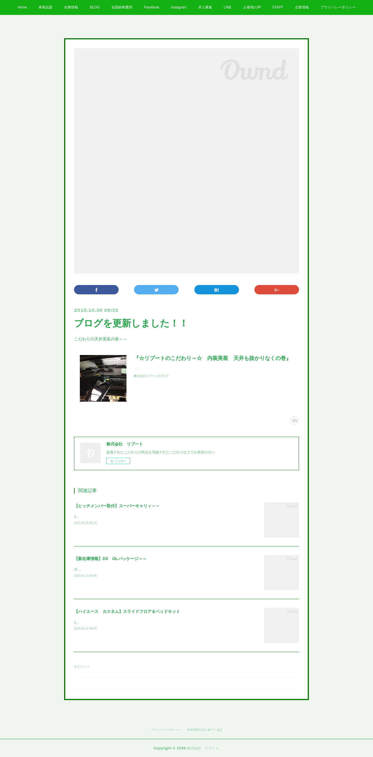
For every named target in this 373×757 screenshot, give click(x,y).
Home (22, 7)
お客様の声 (252, 7)
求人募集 (205, 7)
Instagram (178, 7)
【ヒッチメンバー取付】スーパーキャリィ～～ (117, 505)
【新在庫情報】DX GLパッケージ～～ (110, 558)
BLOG (94, 7)
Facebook (151, 7)
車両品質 (45, 7)
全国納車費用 (121, 7)
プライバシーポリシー (338, 7)
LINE (228, 7)
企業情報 (302, 7)
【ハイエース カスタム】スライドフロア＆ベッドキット (127, 611)
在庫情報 (71, 7)
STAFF (277, 7)
